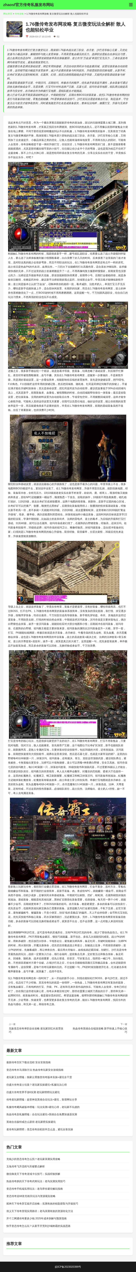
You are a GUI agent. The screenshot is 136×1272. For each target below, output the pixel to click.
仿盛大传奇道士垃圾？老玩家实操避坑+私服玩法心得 (36, 1084)
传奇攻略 (19, 13)
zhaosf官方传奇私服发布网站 (28, 5)
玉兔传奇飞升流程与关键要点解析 (25, 1166)
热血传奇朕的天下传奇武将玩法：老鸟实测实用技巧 (35, 1181)
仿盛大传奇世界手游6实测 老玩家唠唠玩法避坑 (33, 1092)
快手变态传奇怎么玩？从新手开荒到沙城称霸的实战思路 (38, 1226)
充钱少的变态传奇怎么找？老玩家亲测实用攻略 (33, 1159)
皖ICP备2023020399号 (68, 1266)
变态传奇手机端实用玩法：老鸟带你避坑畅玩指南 (34, 1188)
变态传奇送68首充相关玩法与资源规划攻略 (30, 1196)
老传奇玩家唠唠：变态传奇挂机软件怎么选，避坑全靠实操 (39, 1129)
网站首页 (7, 13)
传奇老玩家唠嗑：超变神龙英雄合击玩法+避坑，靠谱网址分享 (41, 1099)
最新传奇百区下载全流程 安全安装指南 (28, 1062)
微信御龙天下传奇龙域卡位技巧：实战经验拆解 (33, 1174)
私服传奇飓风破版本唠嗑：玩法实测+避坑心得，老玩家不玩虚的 (43, 1107)
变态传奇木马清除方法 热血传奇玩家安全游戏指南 (34, 1070)
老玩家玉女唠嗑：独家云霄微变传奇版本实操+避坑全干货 (39, 1077)
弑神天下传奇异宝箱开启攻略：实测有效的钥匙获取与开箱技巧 (42, 1203)
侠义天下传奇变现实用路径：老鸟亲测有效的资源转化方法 (39, 1211)
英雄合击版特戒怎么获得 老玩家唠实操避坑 (31, 1122)
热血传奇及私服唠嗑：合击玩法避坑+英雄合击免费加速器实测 (41, 1114)
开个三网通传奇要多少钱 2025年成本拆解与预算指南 (36, 1218)
